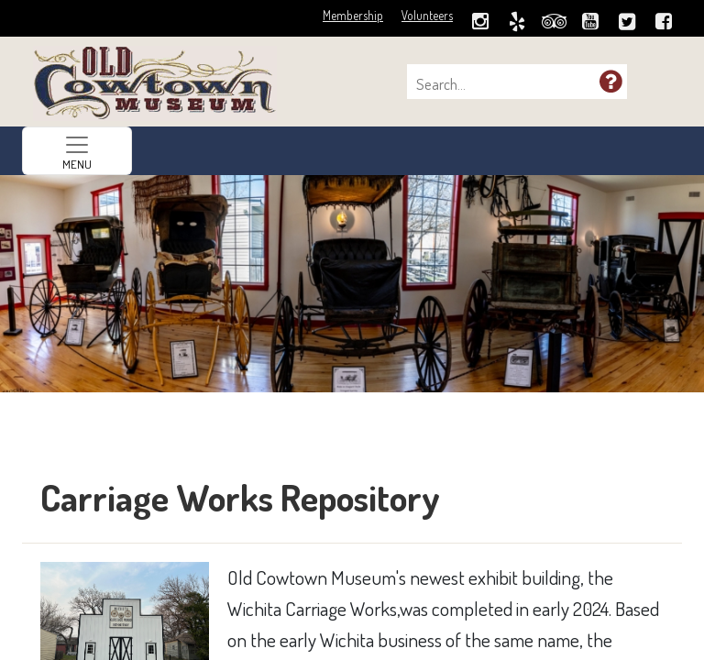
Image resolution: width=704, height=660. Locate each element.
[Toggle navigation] (77, 150)
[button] (610, 81)
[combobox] (508, 84)
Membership (353, 15)
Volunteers (427, 15)
